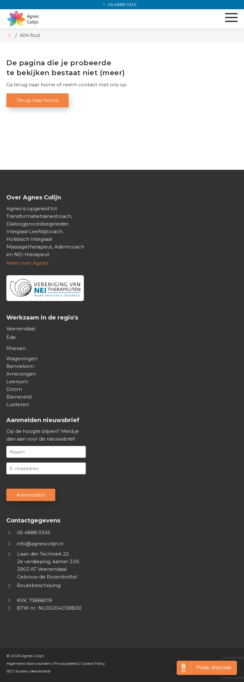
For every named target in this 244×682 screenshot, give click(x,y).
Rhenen (16, 348)
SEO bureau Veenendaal (28, 671)
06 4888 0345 (28, 532)
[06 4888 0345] (118, 4)
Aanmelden (31, 495)
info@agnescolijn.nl (40, 544)
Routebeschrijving (33, 585)
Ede (11, 337)
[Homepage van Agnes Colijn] (83, 18)
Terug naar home (37, 100)
